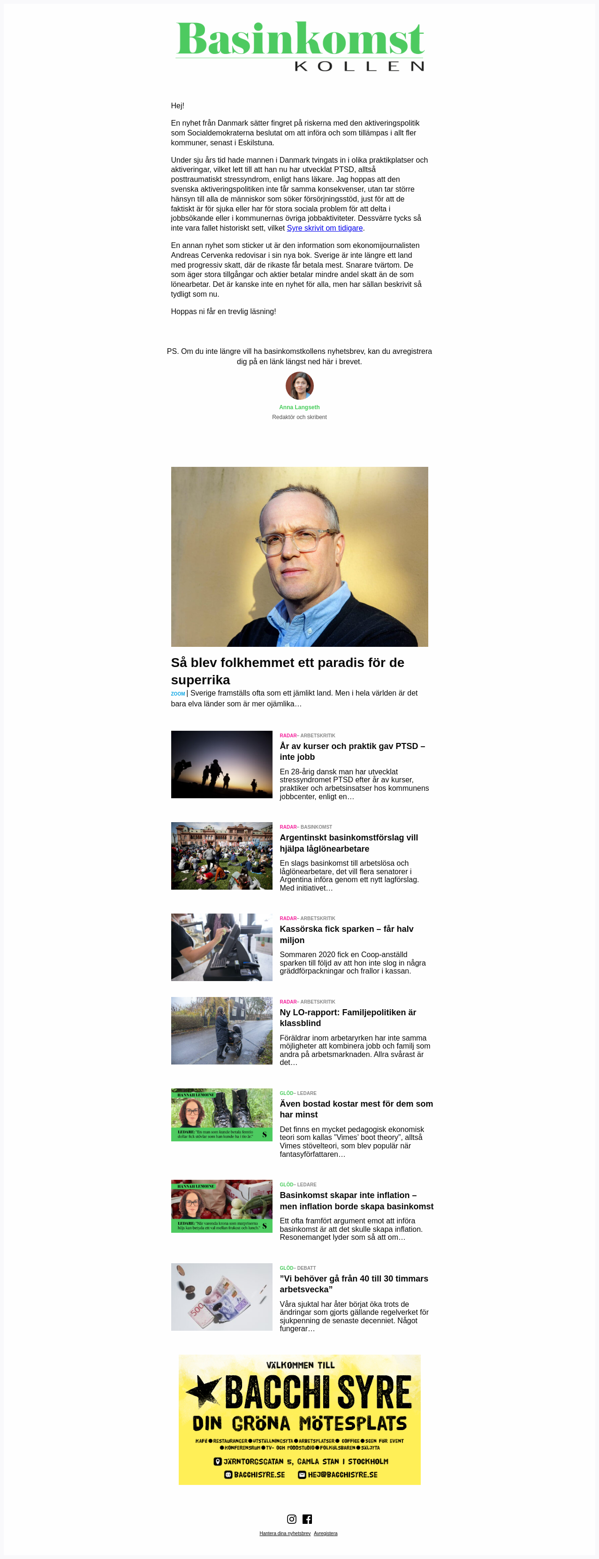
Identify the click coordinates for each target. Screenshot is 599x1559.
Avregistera (325, 1533)
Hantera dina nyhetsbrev (285, 1533)
